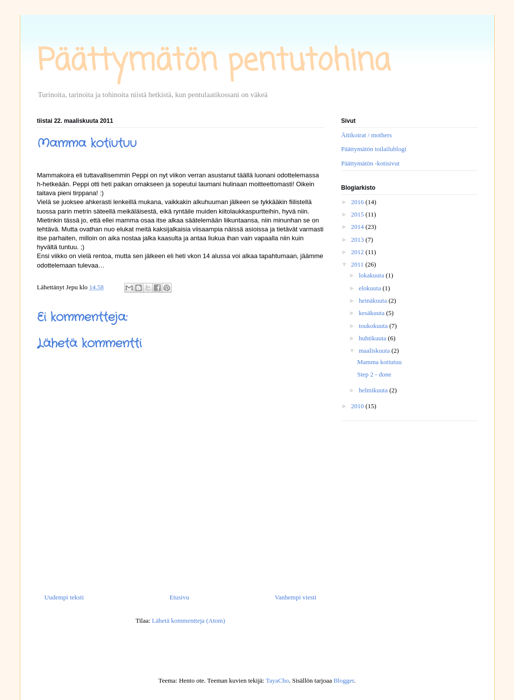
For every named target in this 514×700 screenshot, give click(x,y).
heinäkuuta (373, 300)
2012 (358, 252)
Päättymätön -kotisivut (370, 163)
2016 (358, 202)
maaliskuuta (375, 350)
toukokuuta (374, 325)
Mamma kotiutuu (379, 362)
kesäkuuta (372, 313)
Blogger (343, 680)
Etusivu (179, 597)
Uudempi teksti (64, 597)
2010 (358, 406)
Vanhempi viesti (295, 597)
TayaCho (277, 680)
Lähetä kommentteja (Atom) (188, 620)
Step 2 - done (374, 374)
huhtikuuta (373, 338)
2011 (358, 264)
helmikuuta (374, 390)
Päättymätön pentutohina (213, 61)
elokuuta (370, 288)
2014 (358, 226)
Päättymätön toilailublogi (374, 149)
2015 (358, 214)
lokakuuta (372, 275)
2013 (358, 239)
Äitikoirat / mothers (366, 135)
